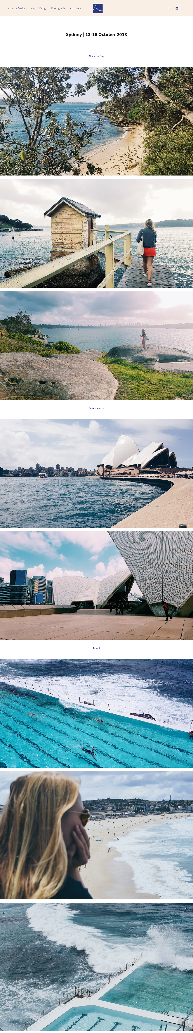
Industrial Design (16, 8)
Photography (58, 8)
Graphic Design (38, 8)
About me (75, 8)
